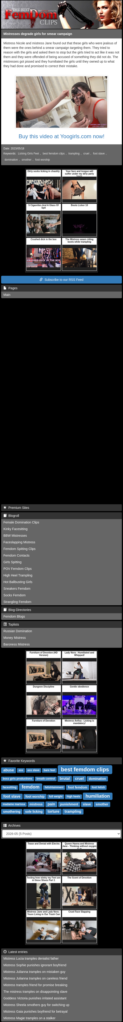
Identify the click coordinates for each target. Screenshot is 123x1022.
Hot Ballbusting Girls (17, 582)
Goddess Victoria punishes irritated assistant (34, 998)
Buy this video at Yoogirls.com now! (61, 136)
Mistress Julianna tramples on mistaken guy (34, 972)
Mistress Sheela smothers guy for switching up (36, 1005)
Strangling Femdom (17, 602)
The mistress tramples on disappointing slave (35, 991)
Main (6, 295)
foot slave (99, 153)
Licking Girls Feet (28, 153)
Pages (10, 288)
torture (53, 811)
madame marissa (14, 804)
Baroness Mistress (16, 644)
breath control (46, 778)
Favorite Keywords (19, 761)
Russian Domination (17, 631)
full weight (56, 796)
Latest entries (15, 952)
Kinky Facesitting (15, 529)
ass (21, 770)
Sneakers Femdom (16, 588)
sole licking (33, 811)
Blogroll (11, 516)
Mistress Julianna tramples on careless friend (35, 978)
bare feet (49, 770)
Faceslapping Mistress (19, 542)
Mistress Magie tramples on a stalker (29, 1018)
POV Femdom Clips (17, 569)
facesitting (9, 787)
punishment (69, 804)
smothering (11, 811)
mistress (36, 804)
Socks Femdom (14, 595)
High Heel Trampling (17, 575)
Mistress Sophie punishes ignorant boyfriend (34, 965)
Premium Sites (16, 508)
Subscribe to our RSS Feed (61, 279)
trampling (74, 153)
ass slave (33, 770)
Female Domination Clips (21, 522)
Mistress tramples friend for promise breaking (35, 985)
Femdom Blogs (14, 616)
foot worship (42, 159)
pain (51, 804)
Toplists (11, 624)
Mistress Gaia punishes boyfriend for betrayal (35, 1011)
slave (87, 804)
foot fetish (98, 787)
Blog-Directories (17, 610)
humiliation (98, 796)
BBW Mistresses (15, 535)
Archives (12, 825)
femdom (30, 786)
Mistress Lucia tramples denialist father (31, 958)
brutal (65, 778)
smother (26, 159)
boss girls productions (17, 778)
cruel (86, 153)
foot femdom (77, 787)
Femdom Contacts (16, 555)
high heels (73, 796)
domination (11, 159)
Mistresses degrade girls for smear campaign (37, 34)
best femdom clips (54, 153)
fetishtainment (54, 787)
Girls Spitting (12, 562)
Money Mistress (14, 638)
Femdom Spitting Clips (19, 549)
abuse (8, 770)
